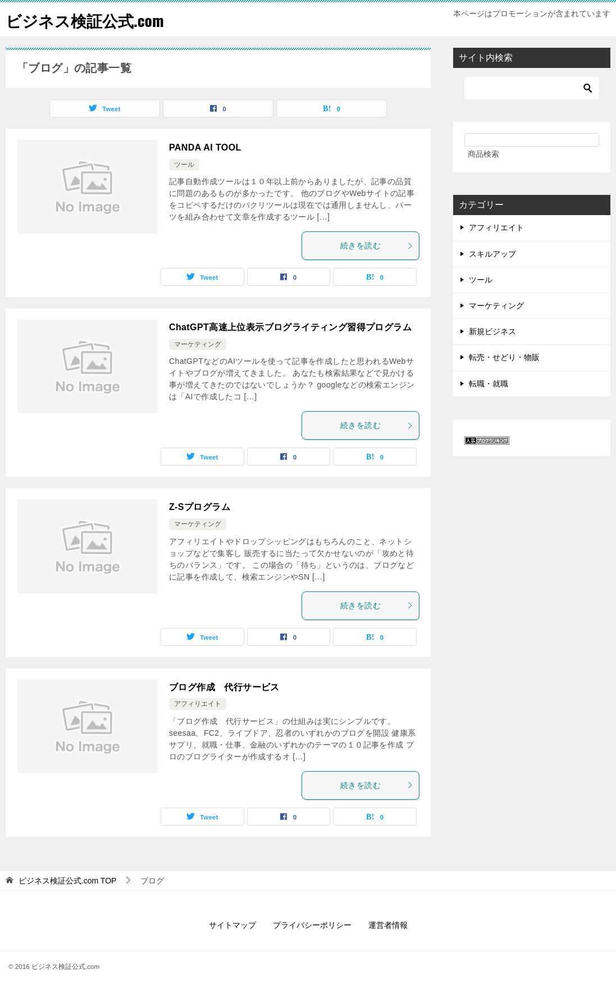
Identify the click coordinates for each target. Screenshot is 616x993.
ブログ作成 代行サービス (224, 687)
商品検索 (483, 153)
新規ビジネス (492, 331)
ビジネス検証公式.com (90, 19)
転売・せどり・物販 (504, 357)
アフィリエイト (197, 704)
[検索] (531, 88)
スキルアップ (492, 253)
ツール (184, 164)
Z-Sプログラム (199, 507)
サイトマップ (232, 925)
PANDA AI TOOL (205, 147)
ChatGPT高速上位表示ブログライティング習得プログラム (290, 327)
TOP (68, 880)
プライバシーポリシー (312, 925)
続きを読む (376, 245)
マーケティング (197, 344)
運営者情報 (388, 925)
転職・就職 (488, 383)
